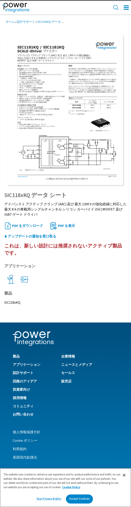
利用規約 (20, 449)
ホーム (10, 22)
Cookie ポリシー (25, 440)
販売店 (66, 381)
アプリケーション (26, 364)
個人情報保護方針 (26, 432)
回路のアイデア (25, 381)
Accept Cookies (79, 499)
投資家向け (21, 389)
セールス (68, 373)
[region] (65, 487)
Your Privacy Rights (49, 499)
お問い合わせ (23, 414)
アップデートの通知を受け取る (30, 236)
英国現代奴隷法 (25, 457)
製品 (16, 356)
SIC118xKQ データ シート (53, 22)
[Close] (124, 475)
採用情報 (20, 398)
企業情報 (68, 356)
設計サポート (26, 22)
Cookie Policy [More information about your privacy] (71, 487)
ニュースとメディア (76, 364)
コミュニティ (23, 406)
